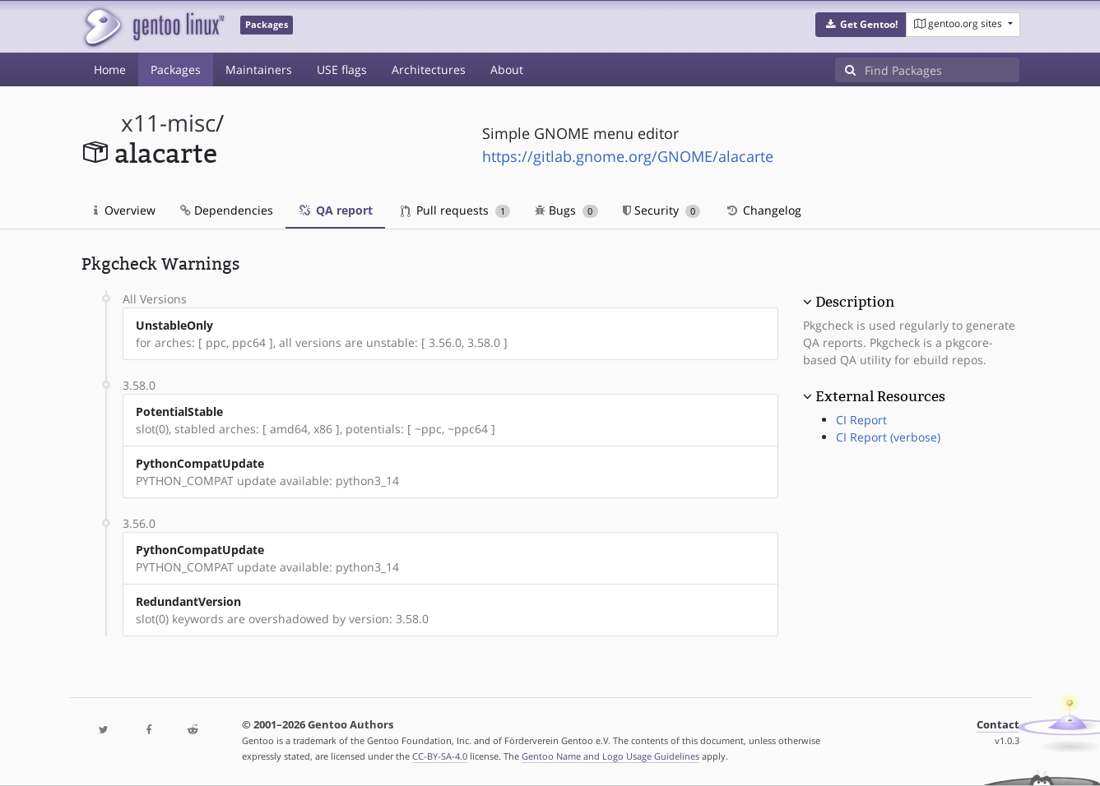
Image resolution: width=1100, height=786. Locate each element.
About (506, 69)
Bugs (566, 210)
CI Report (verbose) (888, 437)
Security (662, 210)
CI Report (861, 420)
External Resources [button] (880, 396)
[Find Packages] (942, 70)
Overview (124, 210)
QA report (335, 210)
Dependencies (226, 210)
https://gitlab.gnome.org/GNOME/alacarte (627, 156)
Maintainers (258, 69)
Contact (998, 725)
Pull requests (456, 210)
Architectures (429, 69)
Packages (176, 69)
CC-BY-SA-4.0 (439, 756)
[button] (861, 24)
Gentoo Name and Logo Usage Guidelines (610, 756)
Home (110, 69)
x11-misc (168, 123)
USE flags (342, 69)
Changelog (763, 210)
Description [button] (854, 302)
